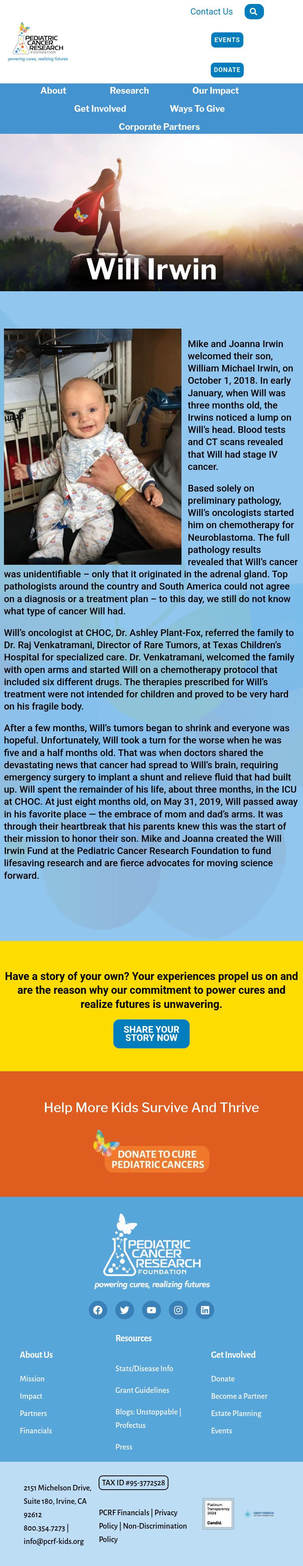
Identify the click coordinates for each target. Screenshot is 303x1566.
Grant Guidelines (142, 1390)
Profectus (130, 1425)
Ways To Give (199, 107)
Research (131, 89)
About (55, 89)
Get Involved (102, 107)
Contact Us (212, 12)
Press (123, 1446)
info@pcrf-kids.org (54, 1541)
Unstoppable (158, 1411)
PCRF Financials (124, 1513)
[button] (133, 1482)
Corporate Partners (161, 125)
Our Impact (218, 89)
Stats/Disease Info (144, 1368)
